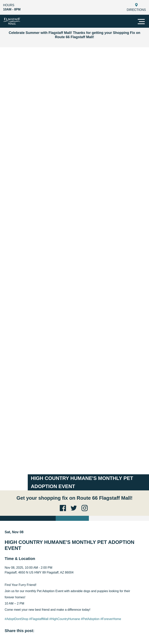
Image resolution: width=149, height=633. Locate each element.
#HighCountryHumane (64, 619)
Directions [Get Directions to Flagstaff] (136, 7)
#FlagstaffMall (38, 619)
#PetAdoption (90, 619)
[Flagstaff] (11, 21)
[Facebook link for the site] (63, 508)
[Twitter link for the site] (74, 508)
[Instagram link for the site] (85, 508)
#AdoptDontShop (16, 619)
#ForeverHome (110, 619)
